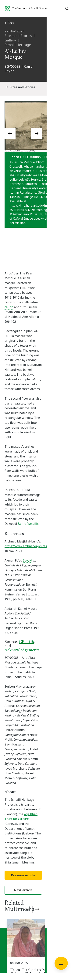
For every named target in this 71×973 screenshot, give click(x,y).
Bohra (9, 419)
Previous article (35, 656)
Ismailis (19, 419)
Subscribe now (36, 819)
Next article (35, 670)
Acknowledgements (22, 508)
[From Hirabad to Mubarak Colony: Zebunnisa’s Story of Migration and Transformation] (36, 740)
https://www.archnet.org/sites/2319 (30, 441)
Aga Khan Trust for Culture (24, 618)
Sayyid (27, 456)
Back (9, 23)
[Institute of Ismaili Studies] (26, 8)
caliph (45, 279)
